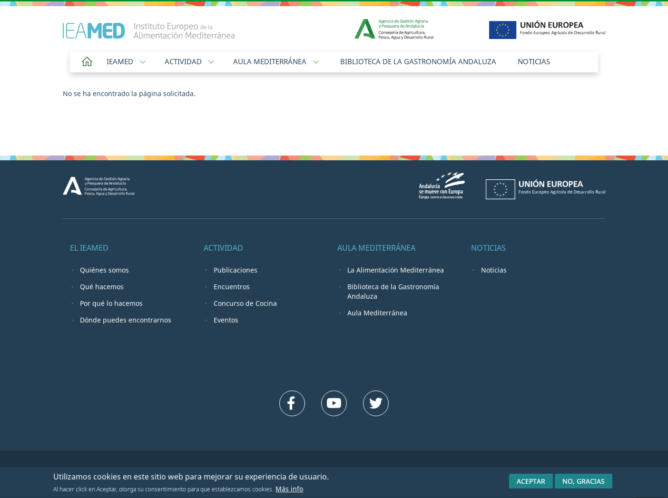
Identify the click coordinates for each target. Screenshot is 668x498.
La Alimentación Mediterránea (395, 269)
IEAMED (126, 61)
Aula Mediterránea (276, 61)
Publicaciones (235, 269)
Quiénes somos (104, 269)
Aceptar (531, 483)
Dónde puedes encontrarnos (125, 319)
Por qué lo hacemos (111, 303)
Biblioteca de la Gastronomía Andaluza (418, 61)
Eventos (226, 319)
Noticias (534, 61)
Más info (289, 491)
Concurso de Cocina (245, 303)
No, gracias (583, 483)
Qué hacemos (102, 286)
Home (87, 62)
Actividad (189, 61)
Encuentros (232, 286)
